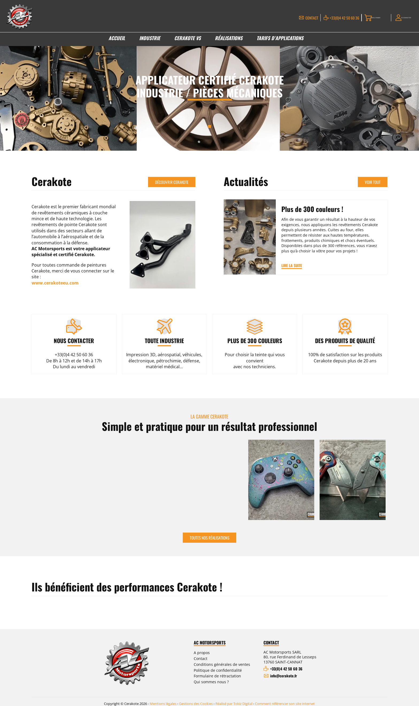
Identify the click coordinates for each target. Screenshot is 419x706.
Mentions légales (163, 699)
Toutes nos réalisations (209, 538)
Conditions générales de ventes (222, 664)
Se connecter (402, 18)
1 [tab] (209, 126)
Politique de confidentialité (218, 670)
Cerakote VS (187, 40)
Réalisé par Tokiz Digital (233, 699)
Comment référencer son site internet (285, 699)
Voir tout (373, 181)
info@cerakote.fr (283, 676)
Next (384, 481)
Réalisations (228, 40)
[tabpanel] (209, 90)
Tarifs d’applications (280, 40)
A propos (202, 653)
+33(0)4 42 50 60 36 (321, 18)
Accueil (116, 40)
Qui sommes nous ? (211, 682)
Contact (288, 18)
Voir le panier (360, 18)
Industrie (149, 40)
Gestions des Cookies (196, 699)
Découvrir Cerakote (171, 181)
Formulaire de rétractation (217, 676)
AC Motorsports (210, 643)
